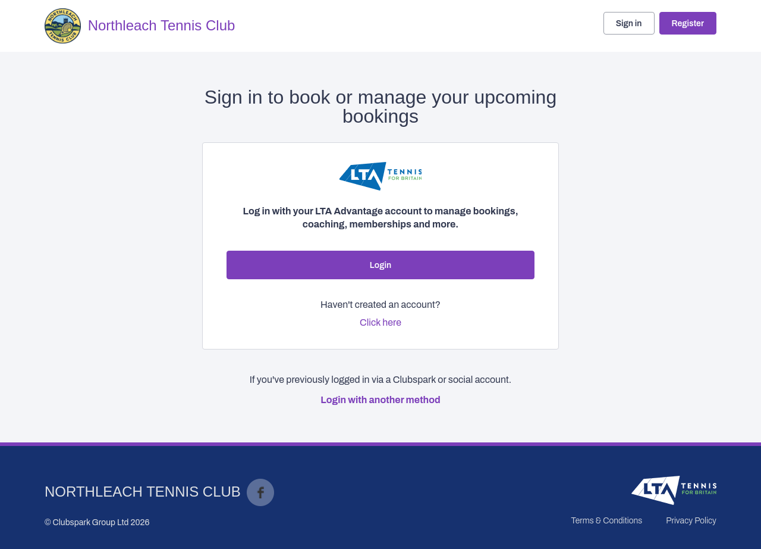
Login (380, 265)
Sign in (629, 23)
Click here (380, 322)
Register (688, 23)
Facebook (260, 492)
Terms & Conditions (606, 520)
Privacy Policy (691, 520)
